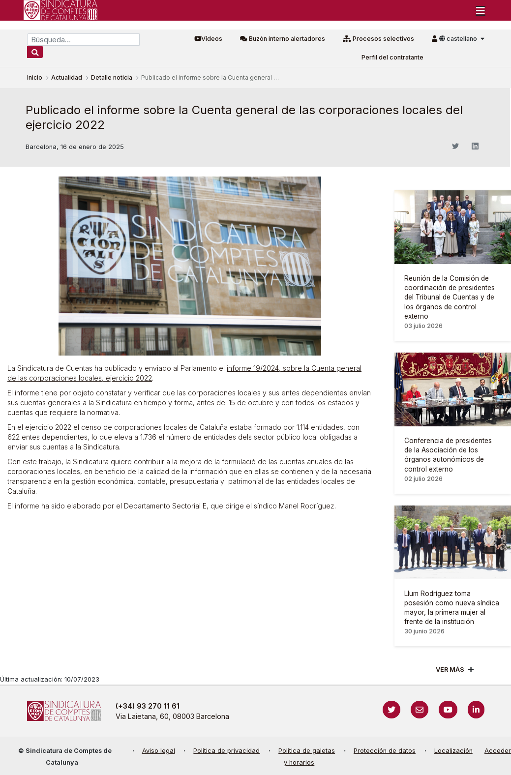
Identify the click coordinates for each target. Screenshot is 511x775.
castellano (459, 38)
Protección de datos (385, 750)
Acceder (497, 750)
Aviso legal (158, 750)
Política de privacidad (226, 750)
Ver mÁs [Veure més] (450, 669)
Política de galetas (306, 750)
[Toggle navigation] (480, 10)
